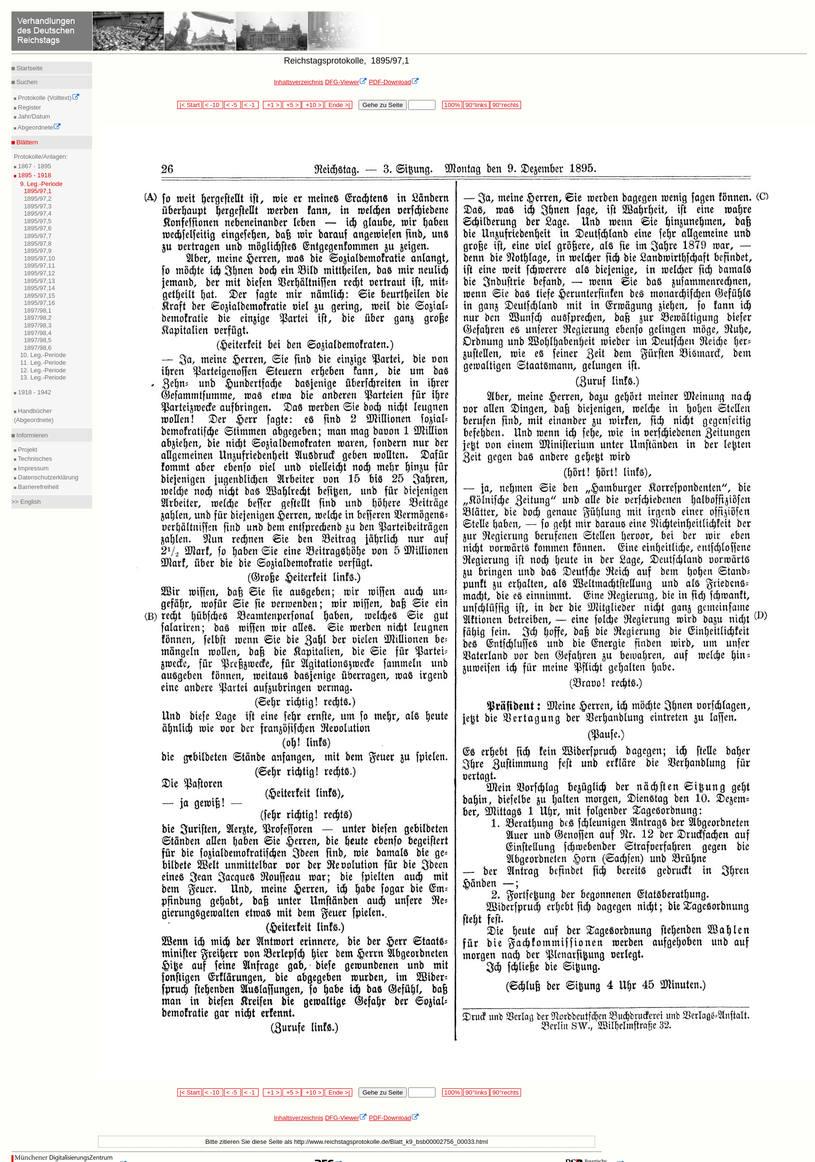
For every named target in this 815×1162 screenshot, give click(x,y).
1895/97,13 (39, 280)
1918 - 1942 (33, 392)
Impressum (32, 468)
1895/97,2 (38, 198)
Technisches (34, 458)
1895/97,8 (38, 243)
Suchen (26, 82)
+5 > (292, 105)
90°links (476, 105)
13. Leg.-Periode (43, 377)
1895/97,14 (39, 288)
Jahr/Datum (33, 116)
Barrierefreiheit (37, 486)
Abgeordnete (38, 127)
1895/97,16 (39, 302)
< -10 (213, 105)
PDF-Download (394, 82)
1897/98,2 (38, 317)
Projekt (26, 449)
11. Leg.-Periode (43, 362)
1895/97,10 (39, 258)
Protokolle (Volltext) (48, 97)
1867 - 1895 (33, 166)
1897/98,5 (38, 340)
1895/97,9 (38, 250)
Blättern (26, 142)
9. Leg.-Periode (41, 183)
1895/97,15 (39, 295)
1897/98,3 (38, 325)
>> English (26, 501)
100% (452, 105)
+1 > (272, 105)
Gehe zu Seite (382, 105)
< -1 (250, 105)
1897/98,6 (38, 347)
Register (28, 107)
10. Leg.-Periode (43, 354)
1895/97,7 (38, 235)
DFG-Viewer (346, 82)
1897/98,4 (38, 333)
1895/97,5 (38, 221)
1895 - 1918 (33, 175)
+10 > (312, 105)
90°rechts (505, 105)
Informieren (31, 435)
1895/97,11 (39, 265)
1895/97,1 (38, 191)
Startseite (29, 68)
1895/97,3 (38, 206)
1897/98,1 (38, 310)
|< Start (189, 105)
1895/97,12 (39, 273)
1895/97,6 (38, 228)
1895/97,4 (38, 213)
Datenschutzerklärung (47, 477)
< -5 (233, 105)
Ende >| (338, 105)
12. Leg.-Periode (43, 370)
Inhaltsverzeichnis (298, 82)
